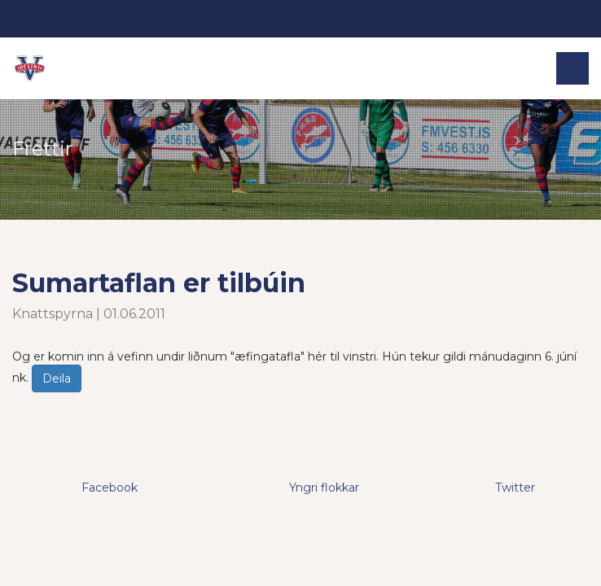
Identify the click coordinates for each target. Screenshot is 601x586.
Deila (56, 378)
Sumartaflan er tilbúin (158, 283)
